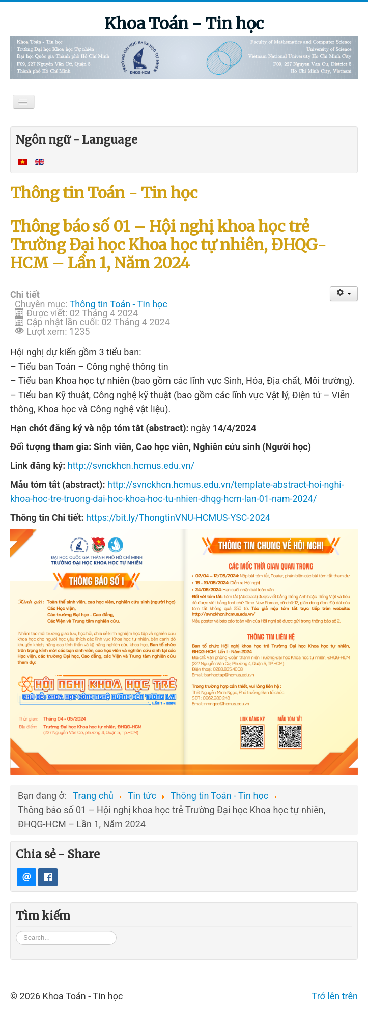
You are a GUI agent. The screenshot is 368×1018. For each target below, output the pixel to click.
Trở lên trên (335, 1012)
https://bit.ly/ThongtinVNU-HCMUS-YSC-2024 (178, 517)
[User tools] (344, 293)
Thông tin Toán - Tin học (118, 303)
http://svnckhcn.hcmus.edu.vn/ (131, 465)
